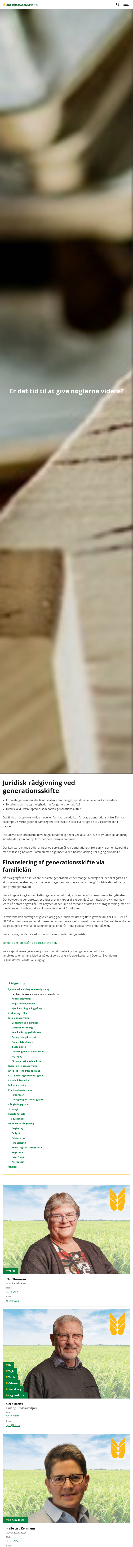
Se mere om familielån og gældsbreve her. (30, 943)
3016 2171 (12, 1292)
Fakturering (18, 1138)
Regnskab (17, 1152)
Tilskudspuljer (16, 1118)
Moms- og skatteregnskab (27, 1147)
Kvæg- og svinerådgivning (23, 1065)
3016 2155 (12, 1541)
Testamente (19, 1046)
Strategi (13, 1109)
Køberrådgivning (21, 998)
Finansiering (19, 1142)
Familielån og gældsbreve (26, 1032)
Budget (16, 1133)
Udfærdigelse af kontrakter (28, 1051)
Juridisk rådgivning (19, 1017)
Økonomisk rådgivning (21, 1123)
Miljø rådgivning (17, 1085)
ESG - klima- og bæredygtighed (25, 1075)
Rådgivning (16, 983)
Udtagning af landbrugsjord (27, 1099)
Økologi (12, 1166)
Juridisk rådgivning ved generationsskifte (35, 994)
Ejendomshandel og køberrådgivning (29, 989)
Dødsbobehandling (22, 1027)
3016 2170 (12, 1416)
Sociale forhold (16, 1113)
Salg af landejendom (23, 1003)
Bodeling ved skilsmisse (25, 1022)
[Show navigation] (126, 4)
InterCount (18, 1157)
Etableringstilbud (18, 1013)
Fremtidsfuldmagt (22, 1042)
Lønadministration (18, 1080)
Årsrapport (18, 1161)
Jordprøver (18, 1094)
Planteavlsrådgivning (20, 1090)
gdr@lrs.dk (13, 1425)
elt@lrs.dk (12, 1301)
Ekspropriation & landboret (27, 1061)
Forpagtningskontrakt (25, 1037)
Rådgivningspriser (18, 1104)
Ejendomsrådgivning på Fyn (27, 1008)
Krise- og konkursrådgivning (24, 1070)
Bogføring (17, 1128)
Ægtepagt (18, 1056)
